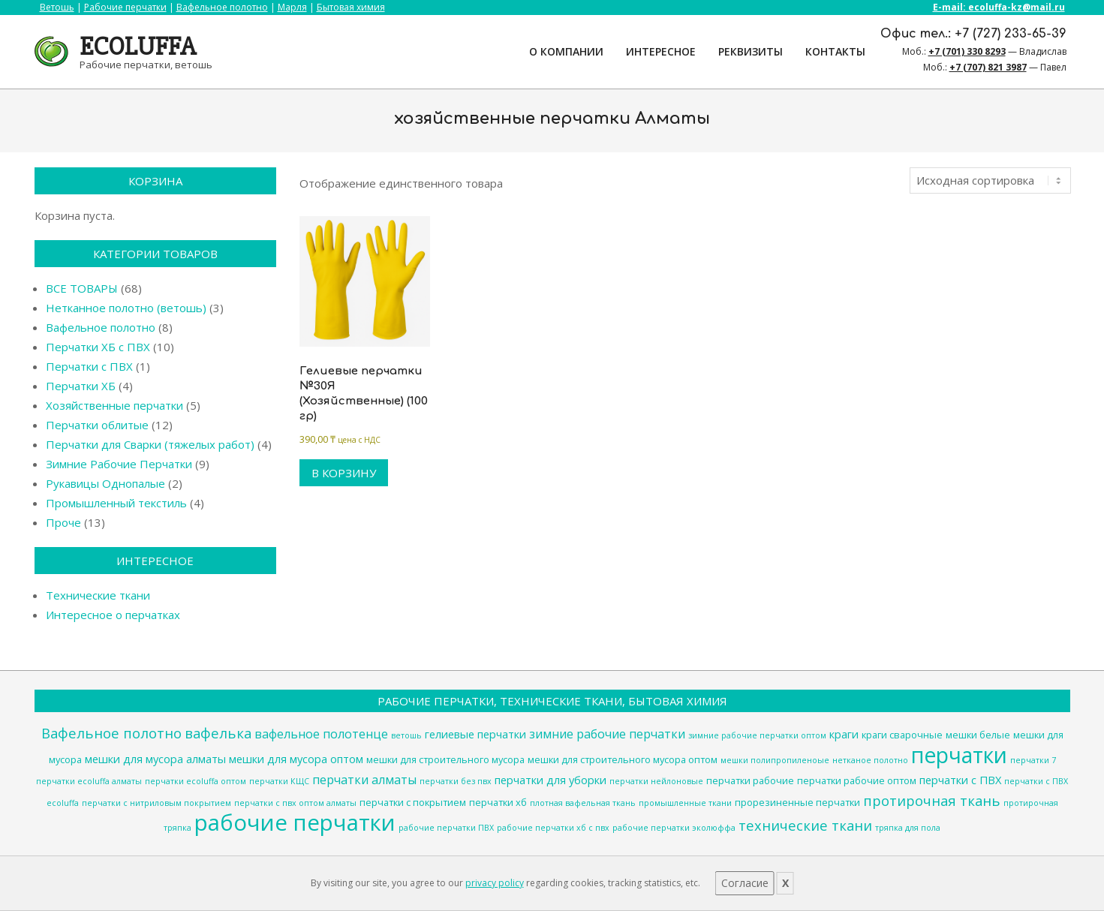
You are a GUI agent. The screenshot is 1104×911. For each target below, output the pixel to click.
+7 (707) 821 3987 (988, 67)
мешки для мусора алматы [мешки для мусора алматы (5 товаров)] (155, 758)
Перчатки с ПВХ (89, 366)
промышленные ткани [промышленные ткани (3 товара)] (685, 803)
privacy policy (494, 882)
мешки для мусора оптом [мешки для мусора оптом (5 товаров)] (296, 758)
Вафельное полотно (222, 7)
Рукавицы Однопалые (105, 483)
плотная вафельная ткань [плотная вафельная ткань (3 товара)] (583, 803)
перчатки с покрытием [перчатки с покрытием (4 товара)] (412, 802)
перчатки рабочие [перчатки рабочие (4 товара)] (750, 780)
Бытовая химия (351, 7)
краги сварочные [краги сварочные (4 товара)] (902, 734)
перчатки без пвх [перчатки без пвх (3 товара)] (456, 781)
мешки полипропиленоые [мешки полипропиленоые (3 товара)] (774, 760)
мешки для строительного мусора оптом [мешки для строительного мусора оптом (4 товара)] (622, 759)
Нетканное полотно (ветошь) (126, 307)
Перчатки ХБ (81, 385)
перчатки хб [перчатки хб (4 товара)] (498, 802)
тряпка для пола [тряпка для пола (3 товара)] (907, 827)
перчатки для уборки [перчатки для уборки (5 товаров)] (550, 779)
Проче (63, 522)
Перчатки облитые (97, 424)
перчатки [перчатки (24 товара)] (959, 755)
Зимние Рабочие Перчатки (119, 463)
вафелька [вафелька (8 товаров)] (218, 732)
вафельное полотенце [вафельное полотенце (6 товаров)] (321, 734)
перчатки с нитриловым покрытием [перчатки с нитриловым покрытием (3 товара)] (156, 803)
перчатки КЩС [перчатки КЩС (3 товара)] (279, 781)
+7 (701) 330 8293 (967, 51)
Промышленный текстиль (116, 502)
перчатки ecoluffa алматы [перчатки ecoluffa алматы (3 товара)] (89, 781)
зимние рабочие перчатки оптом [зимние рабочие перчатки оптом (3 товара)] (757, 735)
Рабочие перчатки (125, 7)
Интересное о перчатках (113, 614)
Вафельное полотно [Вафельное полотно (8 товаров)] (111, 732)
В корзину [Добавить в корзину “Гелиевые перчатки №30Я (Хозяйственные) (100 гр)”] (343, 472)
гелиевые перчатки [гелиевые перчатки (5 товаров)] (475, 733)
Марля (292, 7)
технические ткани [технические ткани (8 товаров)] (805, 825)
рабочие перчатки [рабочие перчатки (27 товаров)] (295, 822)
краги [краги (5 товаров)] (844, 733)
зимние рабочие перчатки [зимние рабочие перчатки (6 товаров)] (607, 734)
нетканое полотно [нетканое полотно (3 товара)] (870, 760)
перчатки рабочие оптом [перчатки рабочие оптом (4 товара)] (856, 780)
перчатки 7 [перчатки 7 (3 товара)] (1033, 760)
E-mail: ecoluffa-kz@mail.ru (999, 7)
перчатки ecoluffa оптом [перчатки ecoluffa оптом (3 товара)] (195, 781)
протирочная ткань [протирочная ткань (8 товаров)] (931, 800)
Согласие (745, 883)
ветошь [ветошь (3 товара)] (406, 735)
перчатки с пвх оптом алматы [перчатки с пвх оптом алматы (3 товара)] (295, 803)
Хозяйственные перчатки (114, 405)
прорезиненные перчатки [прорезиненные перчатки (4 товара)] (797, 802)
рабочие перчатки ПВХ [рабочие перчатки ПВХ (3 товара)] (446, 827)
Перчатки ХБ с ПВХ (98, 346)
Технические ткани (98, 595)
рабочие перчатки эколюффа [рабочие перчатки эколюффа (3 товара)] (673, 827)
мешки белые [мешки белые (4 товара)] (978, 734)
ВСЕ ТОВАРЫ (82, 288)
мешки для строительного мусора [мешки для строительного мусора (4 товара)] (445, 759)
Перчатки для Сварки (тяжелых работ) (150, 444)
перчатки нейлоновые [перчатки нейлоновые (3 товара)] (656, 781)
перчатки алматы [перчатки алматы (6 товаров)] (364, 779)
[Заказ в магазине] (990, 180)
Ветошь (57, 7)
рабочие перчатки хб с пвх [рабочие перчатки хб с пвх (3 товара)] (553, 827)
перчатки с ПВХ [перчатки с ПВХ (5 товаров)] (960, 779)
